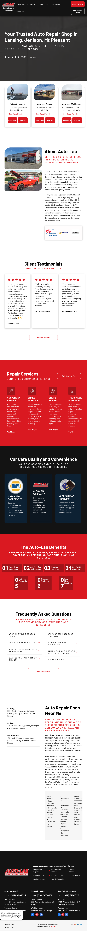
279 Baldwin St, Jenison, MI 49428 (44, 109)
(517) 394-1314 (18, 895)
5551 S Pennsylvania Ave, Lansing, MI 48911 (18, 109)
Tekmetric (53, 926)
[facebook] (32, 915)
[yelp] (37, 915)
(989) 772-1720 (71, 895)
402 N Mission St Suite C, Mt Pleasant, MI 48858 (71, 109)
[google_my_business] (41, 915)
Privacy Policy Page (13, 917)
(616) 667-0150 (44, 895)
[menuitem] (23, 4)
